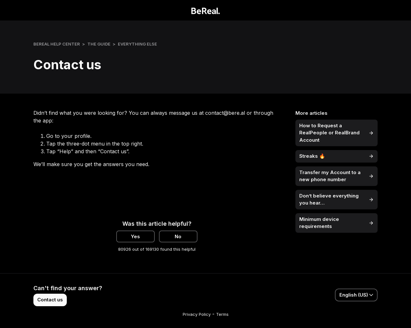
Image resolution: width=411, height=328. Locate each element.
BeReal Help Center (56, 43)
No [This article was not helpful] (178, 236)
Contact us (50, 300)
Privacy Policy (197, 314)
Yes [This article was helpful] (135, 236)
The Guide (98, 43)
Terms (222, 314)
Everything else (137, 43)
